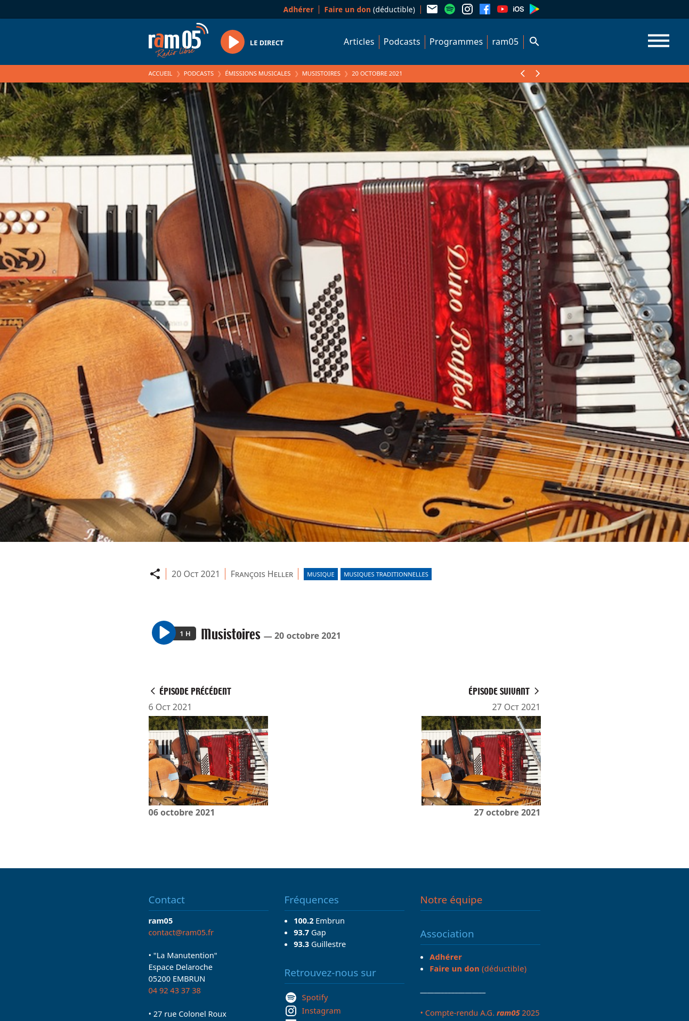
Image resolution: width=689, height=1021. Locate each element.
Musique (320, 574)
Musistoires (321, 73)
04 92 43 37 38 (175, 990)
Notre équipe (451, 900)
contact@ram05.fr (181, 932)
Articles (359, 41)
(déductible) (369, 9)
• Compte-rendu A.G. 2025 (480, 1012)
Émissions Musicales (257, 73)
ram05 (505, 41)
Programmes (456, 41)
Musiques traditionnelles (386, 574)
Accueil (161, 73)
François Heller (262, 574)
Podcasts (402, 41)
